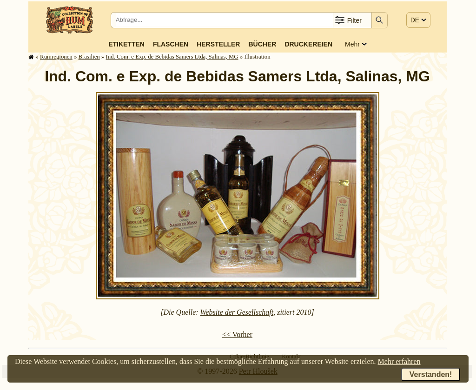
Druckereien (308, 44)
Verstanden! (431, 374)
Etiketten (126, 44)
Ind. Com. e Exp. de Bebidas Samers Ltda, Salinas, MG (172, 56)
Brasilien (89, 56)
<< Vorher (237, 334)
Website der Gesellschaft (237, 312)
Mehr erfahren (399, 361)
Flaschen (170, 44)
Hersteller (218, 44)
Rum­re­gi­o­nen (56, 56)
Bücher (262, 44)
